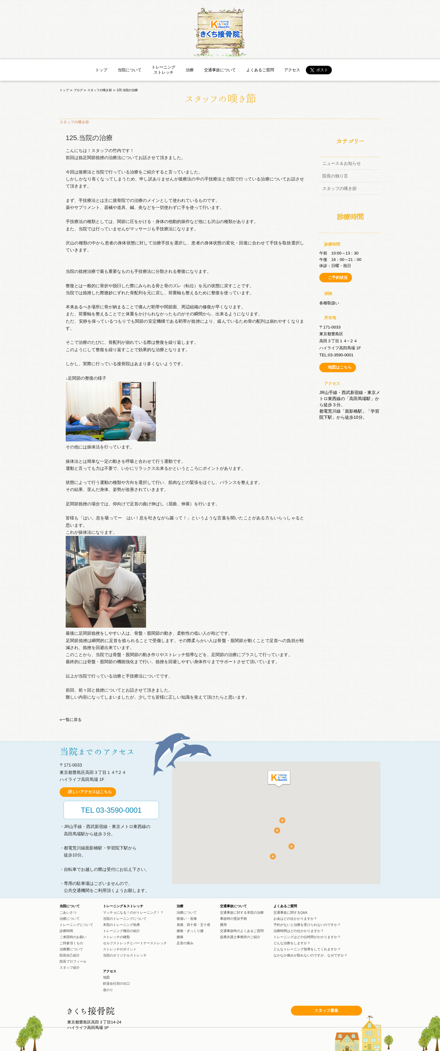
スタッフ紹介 (70, 967)
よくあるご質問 (260, 70)
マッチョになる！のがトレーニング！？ (133, 912)
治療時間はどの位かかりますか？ (298, 931)
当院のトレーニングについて (125, 918)
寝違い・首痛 (187, 918)
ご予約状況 (338, 277)
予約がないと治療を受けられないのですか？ (307, 925)
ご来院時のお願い (73, 937)
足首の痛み (185, 943)
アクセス (292, 70)
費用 (223, 925)
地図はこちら (340, 367)
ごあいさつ (68, 912)
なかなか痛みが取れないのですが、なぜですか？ (310, 955)
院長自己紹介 (70, 955)
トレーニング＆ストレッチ (123, 906)
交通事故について (220, 70)
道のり (108, 990)
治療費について (71, 949)
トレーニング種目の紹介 (121, 931)
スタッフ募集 (326, 1010)
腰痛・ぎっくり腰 (190, 931)
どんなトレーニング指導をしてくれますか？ (307, 949)
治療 (190, 70)
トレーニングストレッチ (163, 70)
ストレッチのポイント (120, 949)
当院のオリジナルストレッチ (125, 955)
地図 (106, 977)
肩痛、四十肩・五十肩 (193, 925)
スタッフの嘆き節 (339, 188)
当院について (129, 70)
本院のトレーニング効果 (121, 925)
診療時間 (66, 931)
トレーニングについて (76, 925)
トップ (101, 70)
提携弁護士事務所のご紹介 (240, 937)
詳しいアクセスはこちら (90, 791)
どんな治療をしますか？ (291, 943)
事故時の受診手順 (233, 918)
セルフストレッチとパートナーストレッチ (135, 943)
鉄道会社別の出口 (116, 983)
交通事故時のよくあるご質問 (242, 931)
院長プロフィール (73, 961)
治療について (70, 918)
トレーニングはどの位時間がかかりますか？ (307, 937)
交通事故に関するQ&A (290, 912)
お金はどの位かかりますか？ (295, 918)
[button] (279, 779)
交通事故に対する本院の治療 (242, 912)
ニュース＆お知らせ (341, 163)
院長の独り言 (335, 175)
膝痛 (180, 937)
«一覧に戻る (71, 719)
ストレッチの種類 (116, 937)
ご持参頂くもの (71, 943)
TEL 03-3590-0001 (111, 810)
